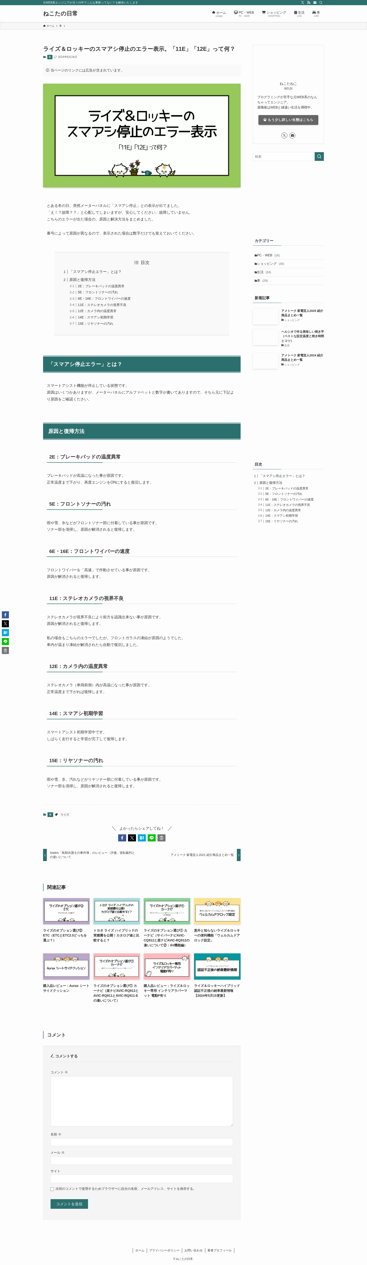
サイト (55, 1171)
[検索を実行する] (319, 156)
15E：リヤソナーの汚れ (95, 323)
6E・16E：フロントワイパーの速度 (104, 298)
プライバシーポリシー (164, 1250)
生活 (266, 275)
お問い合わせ (193, 1250)
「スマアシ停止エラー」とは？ (95, 272)
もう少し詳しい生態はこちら (288, 120)
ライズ (65, 814)
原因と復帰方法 (82, 280)
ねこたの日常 (60, 13)
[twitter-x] (303, 2)
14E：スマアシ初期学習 (95, 317)
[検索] (321, 2)
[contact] (315, 2)
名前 (56, 1134)
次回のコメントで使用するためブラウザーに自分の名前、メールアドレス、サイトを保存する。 (125, 1188)
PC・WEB (270, 256)
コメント (59, 1072)
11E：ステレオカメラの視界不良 (102, 305)
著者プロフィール (219, 1250)
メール (58, 1152)
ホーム (139, 1250)
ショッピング (272, 265)
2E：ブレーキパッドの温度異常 (101, 286)
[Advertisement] (288, 198)
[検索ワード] (288, 156)
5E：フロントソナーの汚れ (98, 292)
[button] (122, 837)
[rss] (309, 2)
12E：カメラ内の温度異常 (97, 311)
